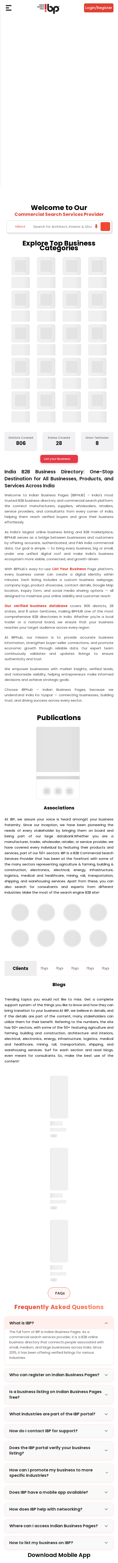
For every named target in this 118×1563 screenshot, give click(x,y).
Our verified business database (37, 605)
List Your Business (70, 569)
